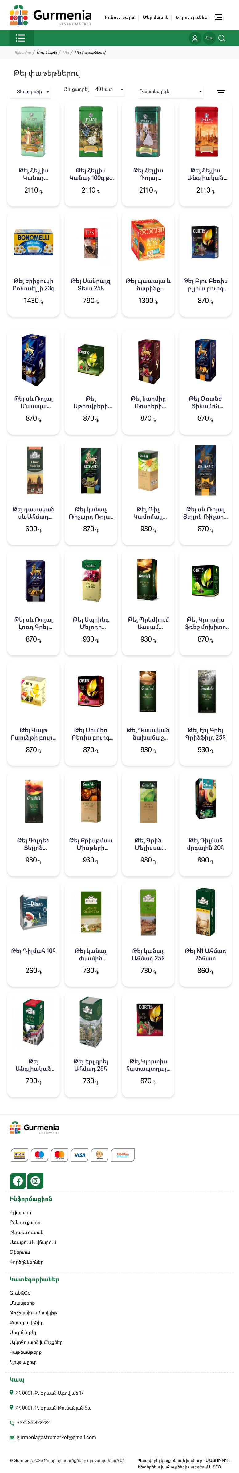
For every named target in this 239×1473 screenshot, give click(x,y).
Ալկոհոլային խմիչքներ (36, 1342)
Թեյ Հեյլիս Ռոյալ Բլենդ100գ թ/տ (148, 178)
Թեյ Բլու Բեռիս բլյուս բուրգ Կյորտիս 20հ (205, 288)
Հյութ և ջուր (23, 1362)
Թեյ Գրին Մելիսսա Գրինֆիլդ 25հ (148, 848)
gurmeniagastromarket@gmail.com (56, 1437)
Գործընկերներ (26, 1262)
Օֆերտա (20, 1252)
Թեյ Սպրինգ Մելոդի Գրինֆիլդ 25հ (91, 627)
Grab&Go (20, 1293)
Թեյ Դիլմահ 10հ (33, 951)
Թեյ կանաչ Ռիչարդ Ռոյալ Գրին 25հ (91, 517)
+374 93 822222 (33, 1423)
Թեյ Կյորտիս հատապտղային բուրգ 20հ (148, 1069)
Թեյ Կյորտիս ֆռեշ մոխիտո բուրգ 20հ (205, 627)
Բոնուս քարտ (120, 17)
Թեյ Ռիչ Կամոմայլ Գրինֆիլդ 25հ (148, 517)
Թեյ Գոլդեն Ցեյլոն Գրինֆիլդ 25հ (33, 848)
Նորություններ (193, 17)
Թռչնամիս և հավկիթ (33, 1313)
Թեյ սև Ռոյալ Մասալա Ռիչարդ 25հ (33, 406)
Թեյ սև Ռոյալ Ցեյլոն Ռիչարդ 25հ (205, 517)
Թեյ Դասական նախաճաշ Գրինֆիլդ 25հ (148, 738)
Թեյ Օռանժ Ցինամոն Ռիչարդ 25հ (206, 406)
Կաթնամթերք (26, 1352)
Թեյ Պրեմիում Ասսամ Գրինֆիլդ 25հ (148, 627)
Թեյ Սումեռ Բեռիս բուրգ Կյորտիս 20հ (91, 738)
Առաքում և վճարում (33, 1242)
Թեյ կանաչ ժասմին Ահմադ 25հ (90, 958)
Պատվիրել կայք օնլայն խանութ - (183, 1461)
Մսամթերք (22, 1303)
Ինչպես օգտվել (27, 1232)
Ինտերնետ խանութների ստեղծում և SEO (179, 1467)
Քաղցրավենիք (26, 1323)
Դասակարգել (155, 91)
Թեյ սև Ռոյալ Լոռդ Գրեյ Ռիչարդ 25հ (33, 627)
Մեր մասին (156, 17)
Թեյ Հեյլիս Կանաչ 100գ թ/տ (90, 178)
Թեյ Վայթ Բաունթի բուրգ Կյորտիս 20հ (33, 738)
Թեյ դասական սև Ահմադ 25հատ (33, 517)
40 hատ (104, 89)
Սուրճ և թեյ (23, 1332)
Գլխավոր (22, 53)
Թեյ (66, 53)
